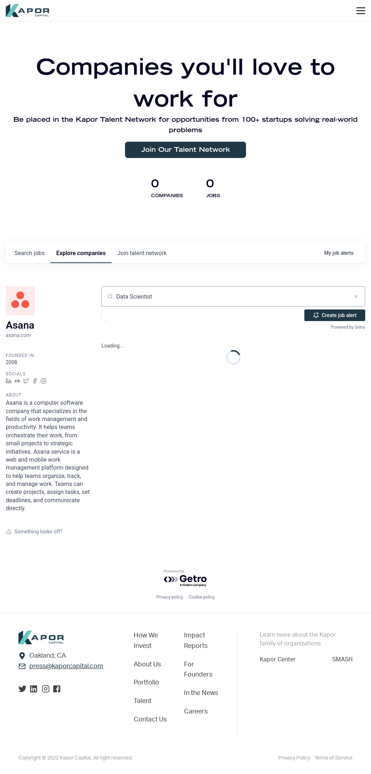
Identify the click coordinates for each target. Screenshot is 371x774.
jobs (29, 253)
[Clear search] (356, 296)
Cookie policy (201, 596)
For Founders (198, 669)
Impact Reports (196, 640)
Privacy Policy (294, 758)
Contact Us (150, 719)
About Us (147, 664)
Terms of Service (333, 758)
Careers (196, 711)
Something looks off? (34, 531)
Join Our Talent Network (185, 150)
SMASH (342, 659)
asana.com (18, 335)
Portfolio (146, 682)
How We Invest (146, 640)
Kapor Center (278, 659)
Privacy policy (170, 596)
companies (80, 253)
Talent (142, 701)
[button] (125, 315)
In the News (201, 693)
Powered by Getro (348, 327)
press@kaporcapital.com (66, 665)
